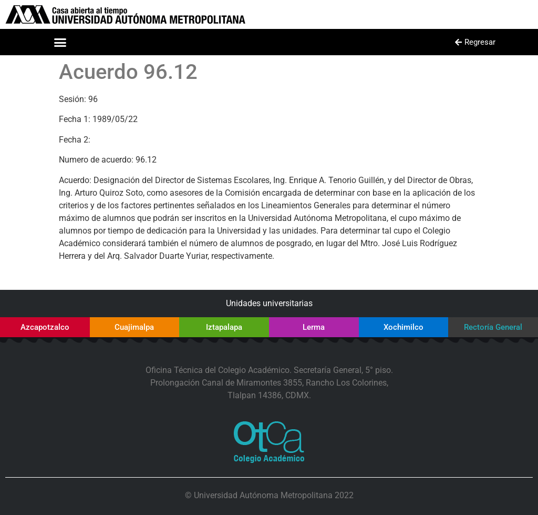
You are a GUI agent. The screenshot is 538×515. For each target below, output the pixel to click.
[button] (60, 42)
